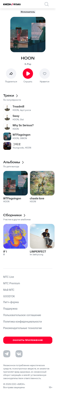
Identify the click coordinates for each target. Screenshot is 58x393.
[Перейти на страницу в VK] (19, 353)
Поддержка (10, 309)
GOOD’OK (9, 296)
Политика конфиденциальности (22, 322)
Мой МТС (8, 290)
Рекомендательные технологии (22, 328)
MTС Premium (11, 283)
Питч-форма (11, 302)
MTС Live (8, 277)
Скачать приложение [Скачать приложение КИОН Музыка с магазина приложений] (28, 340)
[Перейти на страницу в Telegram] (6, 353)
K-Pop (28, 64)
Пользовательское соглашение (22, 315)
